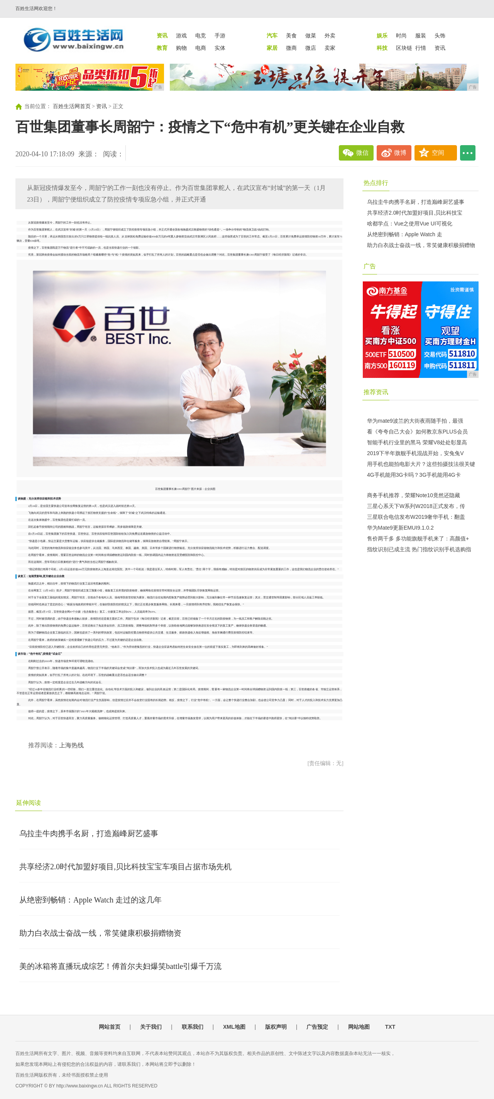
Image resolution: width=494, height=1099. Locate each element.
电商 (200, 48)
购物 (181, 48)
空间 (438, 152)
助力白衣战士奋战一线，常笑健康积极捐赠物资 (100, 933)
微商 (291, 48)
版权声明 (276, 1027)
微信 (362, 152)
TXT (390, 1027)
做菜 (310, 35)
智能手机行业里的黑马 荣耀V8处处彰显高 (417, 442)
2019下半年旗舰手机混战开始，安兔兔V (415, 453)
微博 (400, 152)
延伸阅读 (28, 802)
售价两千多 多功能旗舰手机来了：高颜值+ (418, 538)
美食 (291, 35)
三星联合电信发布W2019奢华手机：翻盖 (416, 517)
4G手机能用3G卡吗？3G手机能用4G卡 (414, 475)
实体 (220, 48)
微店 (310, 48)
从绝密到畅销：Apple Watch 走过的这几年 (90, 900)
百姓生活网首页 (72, 106)
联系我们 (192, 1027)
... (467, 153)
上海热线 (71, 745)
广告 (370, 266)
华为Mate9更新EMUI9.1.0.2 (400, 528)
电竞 (200, 35)
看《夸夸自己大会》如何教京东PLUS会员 (417, 431)
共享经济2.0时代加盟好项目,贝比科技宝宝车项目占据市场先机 (125, 866)
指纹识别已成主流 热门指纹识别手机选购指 (419, 549)
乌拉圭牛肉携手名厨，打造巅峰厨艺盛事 (88, 833)
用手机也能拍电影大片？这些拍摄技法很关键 (421, 464)
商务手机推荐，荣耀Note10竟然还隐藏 (413, 495)
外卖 (330, 35)
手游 (220, 35)
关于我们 (151, 1027)
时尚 (401, 35)
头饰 (440, 35)
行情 (420, 48)
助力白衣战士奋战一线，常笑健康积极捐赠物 (421, 245)
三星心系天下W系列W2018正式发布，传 (416, 506)
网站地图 (359, 1027)
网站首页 (109, 1027)
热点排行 (376, 182)
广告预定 (317, 1027)
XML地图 (234, 1027)
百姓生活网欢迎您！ (36, 8)
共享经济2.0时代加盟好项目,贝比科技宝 (414, 213)
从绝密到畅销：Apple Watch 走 (404, 234)
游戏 (181, 35)
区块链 (404, 48)
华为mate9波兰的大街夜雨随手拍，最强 (415, 421)
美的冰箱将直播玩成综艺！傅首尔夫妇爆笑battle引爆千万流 (120, 966)
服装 (420, 35)
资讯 (440, 48)
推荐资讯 (376, 392)
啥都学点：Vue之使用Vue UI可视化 (409, 223)
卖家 (330, 48)
